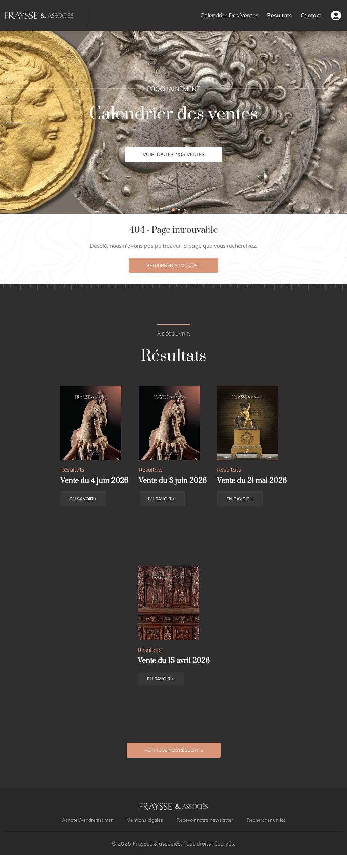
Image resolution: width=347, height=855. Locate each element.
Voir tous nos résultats (173, 750)
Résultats (279, 15)
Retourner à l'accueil (173, 265)
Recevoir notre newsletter (205, 820)
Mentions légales (144, 820)
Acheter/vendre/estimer (87, 820)
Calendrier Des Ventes (229, 15)
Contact (311, 15)
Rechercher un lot (266, 820)
